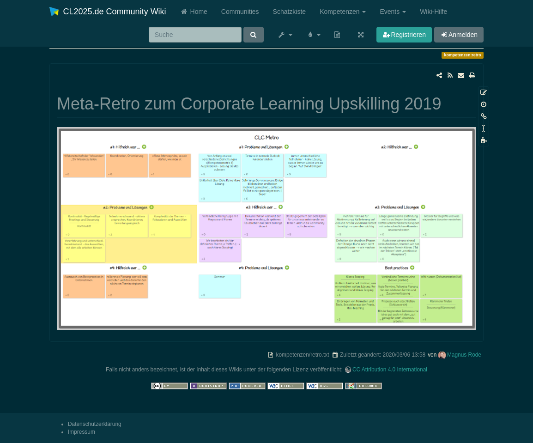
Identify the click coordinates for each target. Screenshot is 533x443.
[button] (285, 34)
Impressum (81, 432)
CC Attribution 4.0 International (389, 369)
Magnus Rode (464, 355)
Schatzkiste (289, 11)
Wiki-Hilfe (433, 11)
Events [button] (393, 11)
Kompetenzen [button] (343, 11)
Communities (240, 11)
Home (193, 11)
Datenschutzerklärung (94, 424)
